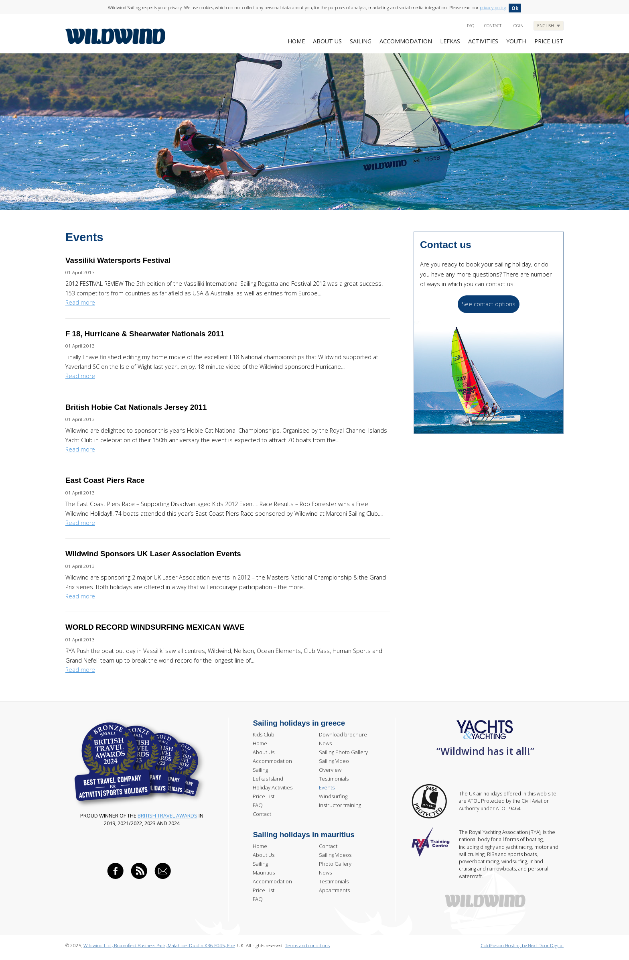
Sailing (360, 41)
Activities (483, 41)
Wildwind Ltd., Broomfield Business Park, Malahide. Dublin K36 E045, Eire (159, 945)
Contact (492, 25)
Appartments (334, 890)
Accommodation (405, 41)
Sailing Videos (335, 854)
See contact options (488, 304)
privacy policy (493, 7)
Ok (514, 8)
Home (296, 41)
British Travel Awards (167, 815)
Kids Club (263, 734)
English (546, 25)
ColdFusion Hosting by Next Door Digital (522, 945)
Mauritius (264, 872)
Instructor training (340, 805)
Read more (80, 302)
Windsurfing (333, 796)
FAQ (470, 25)
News (325, 743)
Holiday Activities (272, 787)
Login (517, 25)
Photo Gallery (335, 863)
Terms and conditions (307, 945)
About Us (327, 41)
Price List (263, 796)
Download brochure (343, 734)
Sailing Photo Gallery (343, 752)
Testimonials (334, 778)
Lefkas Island (268, 778)
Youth (516, 41)
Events (327, 787)
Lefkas (450, 41)
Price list (549, 41)
